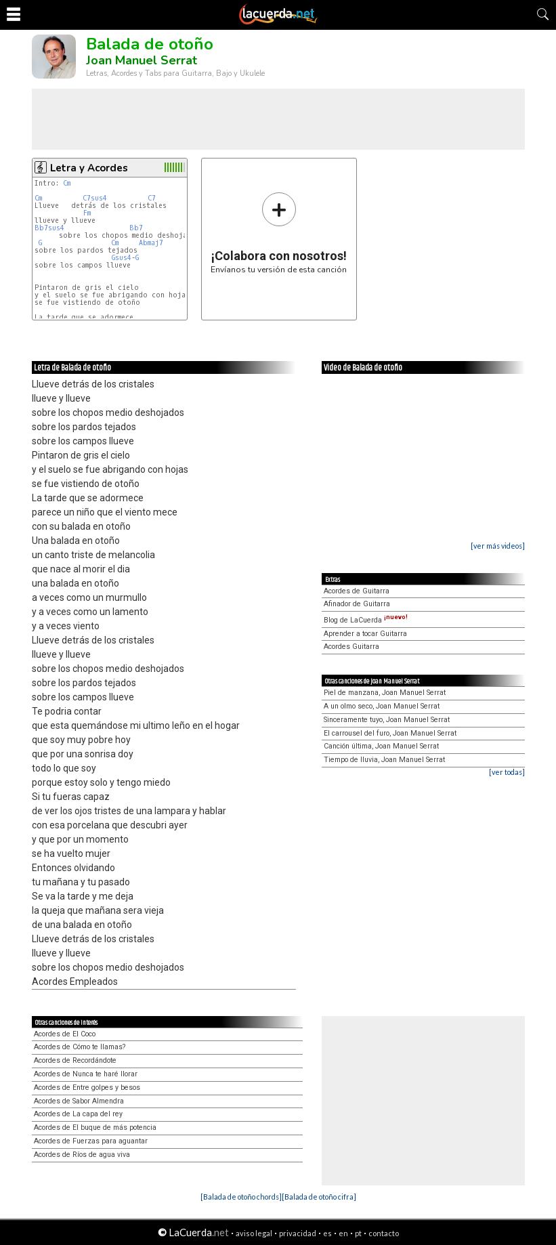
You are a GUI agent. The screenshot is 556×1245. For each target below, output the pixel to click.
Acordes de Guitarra (356, 591)
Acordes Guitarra (351, 646)
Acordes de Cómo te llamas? (79, 1046)
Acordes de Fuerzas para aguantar (91, 1141)
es (327, 1233)
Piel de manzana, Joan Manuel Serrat (385, 692)
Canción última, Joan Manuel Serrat (381, 746)
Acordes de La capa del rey (78, 1114)
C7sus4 (95, 198)
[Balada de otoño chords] (241, 1196)
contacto (383, 1233)
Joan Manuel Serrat (141, 60)
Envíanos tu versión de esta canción (279, 232)
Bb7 (136, 228)
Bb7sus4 (49, 228)
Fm (87, 213)
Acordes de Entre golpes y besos (87, 1087)
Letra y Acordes (89, 168)
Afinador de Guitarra (357, 603)
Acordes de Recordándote (75, 1060)
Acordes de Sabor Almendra (79, 1101)
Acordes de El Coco (64, 1034)
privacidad (297, 1233)
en (343, 1233)
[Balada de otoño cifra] (319, 1196)
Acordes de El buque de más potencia (95, 1127)
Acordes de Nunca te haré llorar (85, 1074)
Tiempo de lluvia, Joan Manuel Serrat (384, 759)
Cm (66, 183)
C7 (152, 198)
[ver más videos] (498, 545)
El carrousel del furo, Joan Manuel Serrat (390, 733)
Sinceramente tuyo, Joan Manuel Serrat (387, 719)
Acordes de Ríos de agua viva (82, 1154)
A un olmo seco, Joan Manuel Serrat (382, 706)
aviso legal (254, 1233)
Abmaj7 (151, 242)
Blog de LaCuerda (366, 620)
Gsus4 (121, 257)
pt (358, 1233)
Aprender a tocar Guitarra (365, 633)
